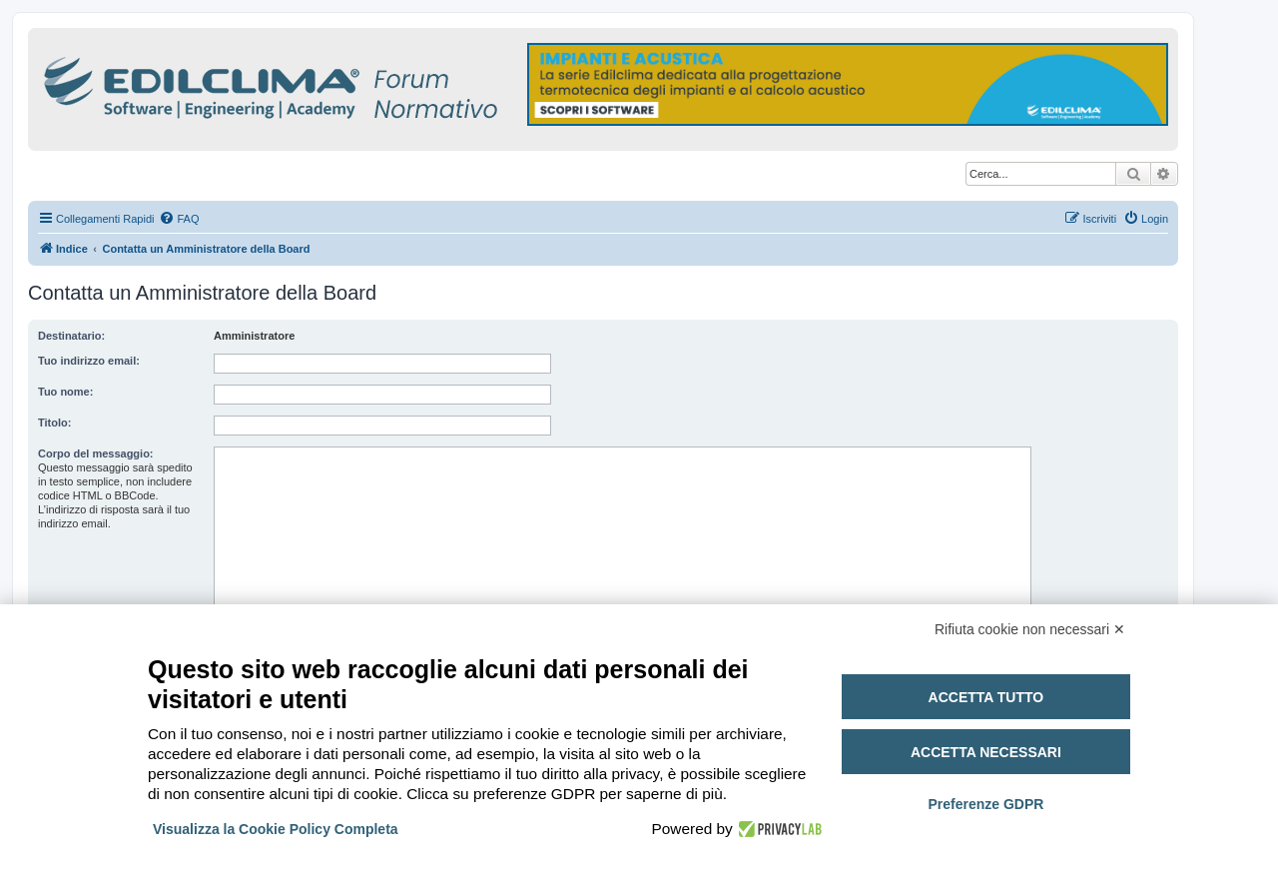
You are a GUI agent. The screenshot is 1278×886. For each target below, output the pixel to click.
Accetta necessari (986, 752)
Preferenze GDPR (985, 804)
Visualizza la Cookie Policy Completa (275, 829)
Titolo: (54, 423)
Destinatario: (71, 336)
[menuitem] (179, 219)
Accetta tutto (986, 697)
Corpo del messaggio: (96, 453)
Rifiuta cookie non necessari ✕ (1030, 629)
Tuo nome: (65, 392)
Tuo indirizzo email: (89, 361)
